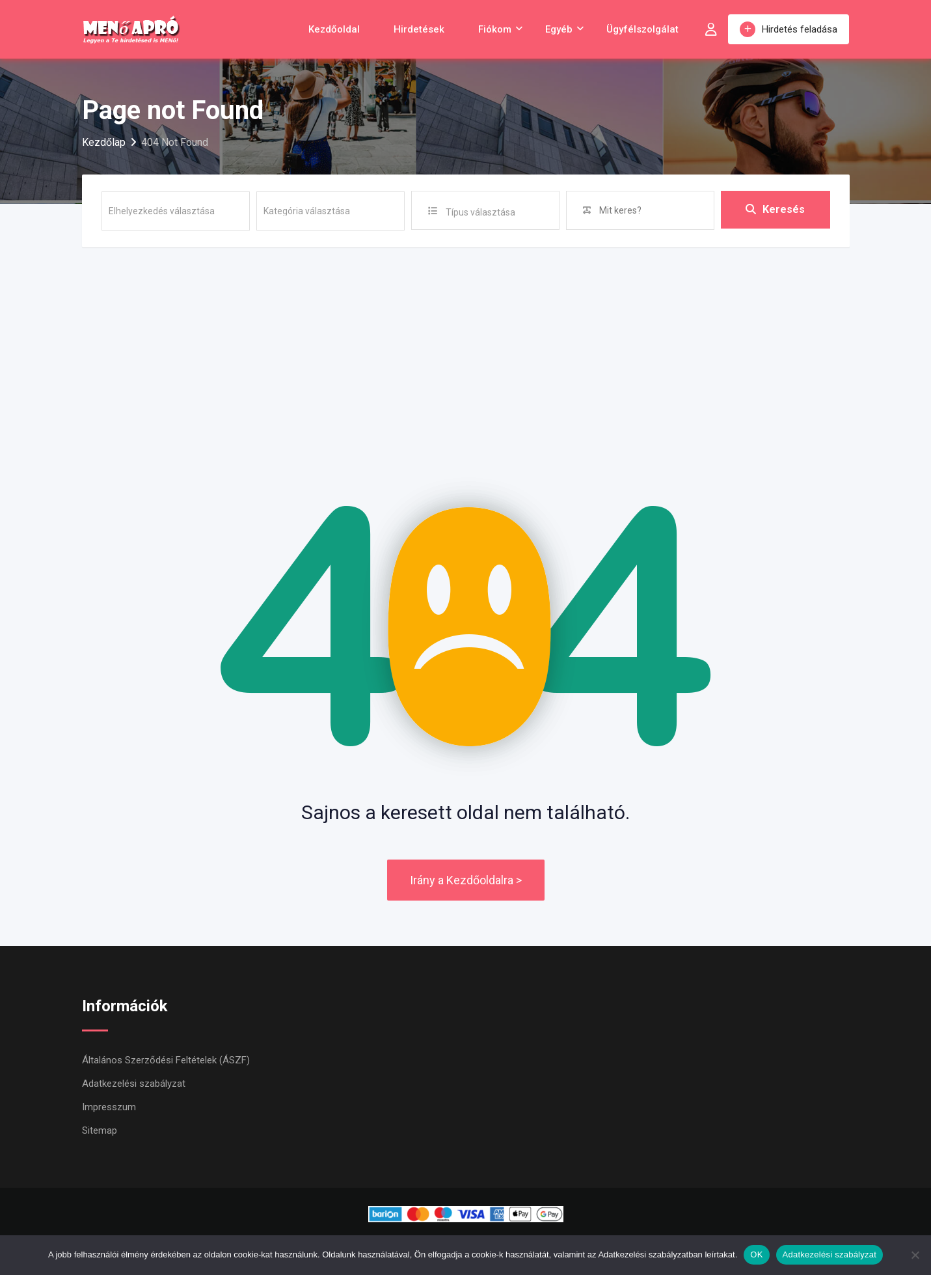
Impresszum (109, 1107)
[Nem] (914, 1254)
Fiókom (494, 29)
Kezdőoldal (334, 29)
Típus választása (480, 212)
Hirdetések (419, 29)
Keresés (775, 210)
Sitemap (99, 1130)
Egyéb (559, 29)
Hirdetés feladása (788, 29)
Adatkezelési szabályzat (133, 1083)
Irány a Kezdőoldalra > (466, 880)
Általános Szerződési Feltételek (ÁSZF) (166, 1060)
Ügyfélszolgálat (642, 29)
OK (756, 1254)
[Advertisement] (466, 345)
